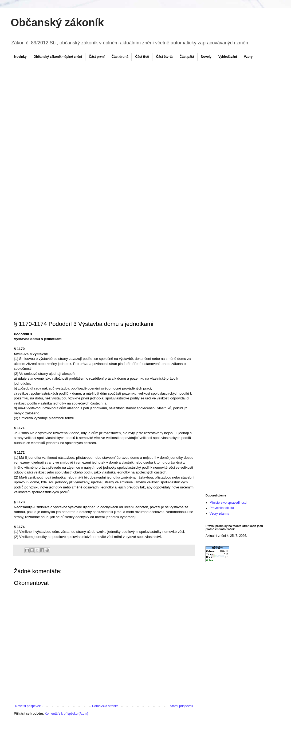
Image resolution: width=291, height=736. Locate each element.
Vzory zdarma (219, 513)
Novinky (20, 57)
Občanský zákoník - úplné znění (58, 57)
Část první (97, 57)
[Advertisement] (56, 126)
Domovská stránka (105, 706)
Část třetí (142, 57)
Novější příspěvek (28, 706)
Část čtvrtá (164, 57)
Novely (206, 57)
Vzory (248, 57)
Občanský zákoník (57, 22)
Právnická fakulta (222, 508)
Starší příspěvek (181, 706)
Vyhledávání (227, 57)
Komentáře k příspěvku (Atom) (66, 713)
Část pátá (187, 57)
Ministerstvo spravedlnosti (228, 502)
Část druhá (120, 57)
